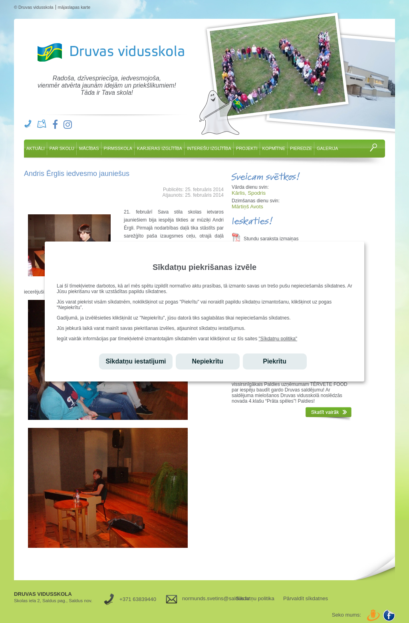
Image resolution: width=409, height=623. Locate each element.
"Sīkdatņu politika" (278, 338)
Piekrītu (274, 361)
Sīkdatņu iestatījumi (135, 361)
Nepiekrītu (207, 361)
